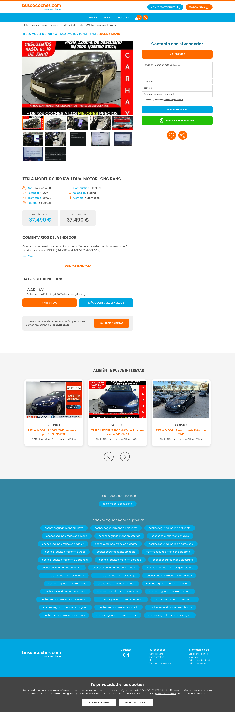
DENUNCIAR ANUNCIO (78, 265)
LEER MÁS (27, 256)
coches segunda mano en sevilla (174, 599)
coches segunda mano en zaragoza (169, 615)
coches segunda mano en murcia (117, 591)
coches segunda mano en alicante (169, 528)
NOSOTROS (124, 17)
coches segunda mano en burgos (65, 552)
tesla (44, 25)
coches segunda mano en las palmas (169, 575)
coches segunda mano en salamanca (121, 599)
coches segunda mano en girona (61, 567)
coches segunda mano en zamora (116, 615)
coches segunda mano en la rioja (115, 575)
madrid (64, 25)
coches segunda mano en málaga (65, 591)
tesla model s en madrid (117, 503)
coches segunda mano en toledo (118, 607)
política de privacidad (173, 99)
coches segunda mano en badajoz (63, 544)
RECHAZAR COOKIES (136, 702)
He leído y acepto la (164, 99)
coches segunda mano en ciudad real (65, 559)
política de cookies (165, 693)
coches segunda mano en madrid (166, 583)
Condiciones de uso (198, 653)
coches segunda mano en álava (64, 528)
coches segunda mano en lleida (67, 583)
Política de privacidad (199, 660)
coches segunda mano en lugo (116, 583)
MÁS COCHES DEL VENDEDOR (106, 303)
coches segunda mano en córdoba (120, 559)
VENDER (108, 17)
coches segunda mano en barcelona (171, 544)
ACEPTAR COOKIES (99, 702)
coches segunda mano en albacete (116, 528)
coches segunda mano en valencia (171, 607)
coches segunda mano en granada (114, 567)
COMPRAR (93, 17)
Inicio (25, 25)
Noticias (153, 660)
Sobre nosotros (156, 657)
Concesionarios (156, 653)
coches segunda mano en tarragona (65, 607)
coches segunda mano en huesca (63, 575)
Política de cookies (197, 663)
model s (54, 25)
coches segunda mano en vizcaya (64, 615)
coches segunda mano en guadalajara (169, 567)
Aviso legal (194, 657)
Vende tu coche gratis (160, 663)
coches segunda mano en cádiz (116, 552)
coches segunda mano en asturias (119, 536)
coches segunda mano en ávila (170, 536)
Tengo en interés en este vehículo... (177, 70)
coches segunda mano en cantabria (168, 552)
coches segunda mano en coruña (173, 559)
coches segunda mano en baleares (116, 544)
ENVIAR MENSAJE (177, 109)
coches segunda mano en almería (66, 536)
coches (35, 25)
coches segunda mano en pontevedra (64, 599)
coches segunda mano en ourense (169, 591)
